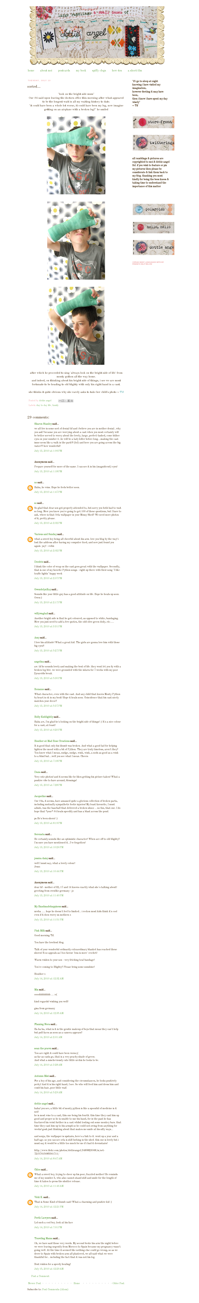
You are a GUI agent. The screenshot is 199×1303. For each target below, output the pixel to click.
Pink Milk (39, 931)
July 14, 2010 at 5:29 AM (48, 1092)
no (35, 482)
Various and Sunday (45, 534)
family (55, 405)
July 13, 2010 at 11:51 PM (48, 920)
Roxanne (39, 689)
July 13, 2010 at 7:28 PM (48, 785)
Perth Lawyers (42, 1218)
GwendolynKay (42, 589)
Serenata (39, 834)
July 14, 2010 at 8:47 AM (48, 1158)
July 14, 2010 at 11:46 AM (49, 1186)
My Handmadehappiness (47, 906)
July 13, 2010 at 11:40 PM (48, 895)
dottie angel (41, 1104)
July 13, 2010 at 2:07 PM (48, 578)
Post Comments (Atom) (55, 1289)
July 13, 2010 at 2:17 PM (48, 602)
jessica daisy (41, 858)
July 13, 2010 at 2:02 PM (48, 523)
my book (81, 70)
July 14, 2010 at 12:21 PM (48, 1207)
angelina (39, 662)
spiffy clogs (99, 70)
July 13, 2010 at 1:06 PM (48, 451)
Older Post (118, 1283)
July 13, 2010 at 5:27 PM (48, 651)
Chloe (37, 1170)
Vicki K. (38, 1197)
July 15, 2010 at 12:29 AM (49, 1269)
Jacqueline (40, 796)
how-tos (117, 70)
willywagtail (41, 613)
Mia (36, 990)
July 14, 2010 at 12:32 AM (49, 979)
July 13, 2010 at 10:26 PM (48, 847)
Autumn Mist (41, 1076)
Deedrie (38, 562)
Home (77, 1283)
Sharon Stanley (43, 424)
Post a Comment (40, 1276)
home (31, 70)
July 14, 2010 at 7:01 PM (48, 1227)
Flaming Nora (42, 1024)
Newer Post (34, 1283)
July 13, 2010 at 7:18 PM (48, 761)
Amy (36, 638)
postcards (64, 70)
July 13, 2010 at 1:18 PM (48, 471)
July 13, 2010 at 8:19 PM (48, 823)
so (35, 503)
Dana (37, 772)
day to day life (43, 405)
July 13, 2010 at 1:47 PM (48, 492)
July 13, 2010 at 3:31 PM (48, 626)
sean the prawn (42, 1048)
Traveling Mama (43, 1238)
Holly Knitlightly (43, 717)
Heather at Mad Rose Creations (52, 741)
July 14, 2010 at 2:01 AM (48, 1037)
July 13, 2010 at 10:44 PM (48, 871)
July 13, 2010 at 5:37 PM (48, 706)
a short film (135, 70)
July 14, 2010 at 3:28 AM (48, 1065)
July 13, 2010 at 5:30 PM (48, 678)
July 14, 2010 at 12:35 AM (49, 1013)
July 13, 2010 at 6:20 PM (48, 730)
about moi (46, 70)
